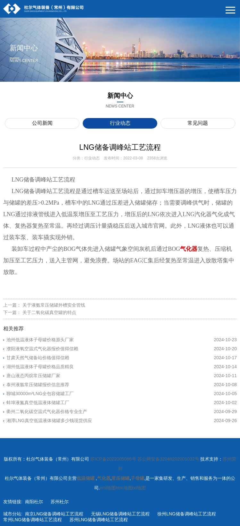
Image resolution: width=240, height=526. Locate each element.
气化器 (104, 478)
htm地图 (124, 487)
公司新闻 (42, 123)
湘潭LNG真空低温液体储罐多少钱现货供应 (121, 420)
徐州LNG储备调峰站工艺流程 (186, 513)
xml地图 (108, 487)
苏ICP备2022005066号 (113, 459)
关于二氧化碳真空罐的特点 (49, 312)
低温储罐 (86, 478)
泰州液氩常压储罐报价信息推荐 (121, 384)
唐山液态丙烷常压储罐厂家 (121, 375)
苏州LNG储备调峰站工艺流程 (99, 519)
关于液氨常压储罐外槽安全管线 (53, 305)
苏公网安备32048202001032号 (168, 459)
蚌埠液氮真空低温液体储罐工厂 (121, 402)
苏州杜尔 (60, 501)
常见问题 (197, 123)
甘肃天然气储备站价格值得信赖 (121, 357)
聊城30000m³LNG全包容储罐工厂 (121, 393)
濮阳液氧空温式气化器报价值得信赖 (121, 348)
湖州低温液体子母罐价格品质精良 (121, 366)
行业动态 (120, 123)
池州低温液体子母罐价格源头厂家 (121, 339)
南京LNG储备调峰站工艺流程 (54, 513)
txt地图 (139, 487)
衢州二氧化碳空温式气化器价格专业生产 (121, 411)
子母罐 (137, 478)
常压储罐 (120, 478)
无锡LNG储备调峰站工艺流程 (120, 513)
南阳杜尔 (34, 501)
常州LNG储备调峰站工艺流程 (32, 519)
